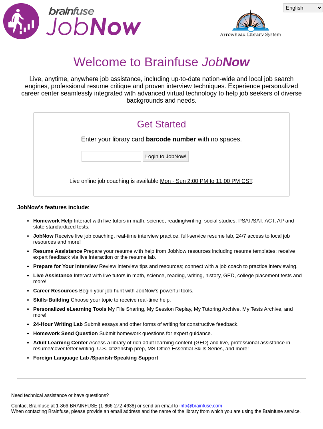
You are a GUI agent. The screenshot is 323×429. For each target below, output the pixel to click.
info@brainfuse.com (200, 406)
